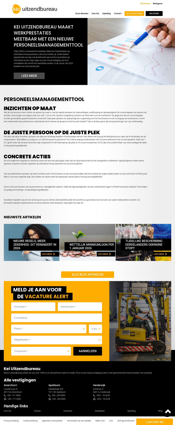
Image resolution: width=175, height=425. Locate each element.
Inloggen (154, 13)
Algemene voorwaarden (52, 421)
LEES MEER (48, 254)
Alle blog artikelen (87, 274)
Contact (117, 13)
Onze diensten (81, 13)
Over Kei (95, 13)
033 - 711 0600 (12, 395)
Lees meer (29, 76)
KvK (111, 421)
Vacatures (67, 411)
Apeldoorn (54, 385)
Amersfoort (10, 385)
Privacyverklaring (11, 421)
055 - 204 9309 (56, 395)
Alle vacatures (134, 13)
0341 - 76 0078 (101, 395)
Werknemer (145, 3)
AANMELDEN (88, 351)
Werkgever (158, 3)
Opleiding (106, 13)
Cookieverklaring (30, 421)
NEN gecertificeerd (125, 421)
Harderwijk (99, 385)
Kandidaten (100, 411)
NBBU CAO (100, 421)
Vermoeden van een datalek (79, 421)
